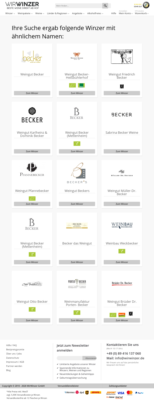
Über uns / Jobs (14, 353)
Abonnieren (90, 358)
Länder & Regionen (57, 13)
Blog (8, 370)
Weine (38, 13)
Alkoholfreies (94, 13)
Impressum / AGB (15, 361)
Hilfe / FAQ (11, 345)
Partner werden (14, 366)
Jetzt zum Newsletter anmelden (73, 347)
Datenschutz (12, 357)
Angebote (77, 13)
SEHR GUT (138, 6)
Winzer (9, 13)
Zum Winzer (32, 93)
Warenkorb (141, 13)
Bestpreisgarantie (15, 349)
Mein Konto (125, 13)
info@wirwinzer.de (129, 358)
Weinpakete (24, 13)
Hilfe (113, 13)
